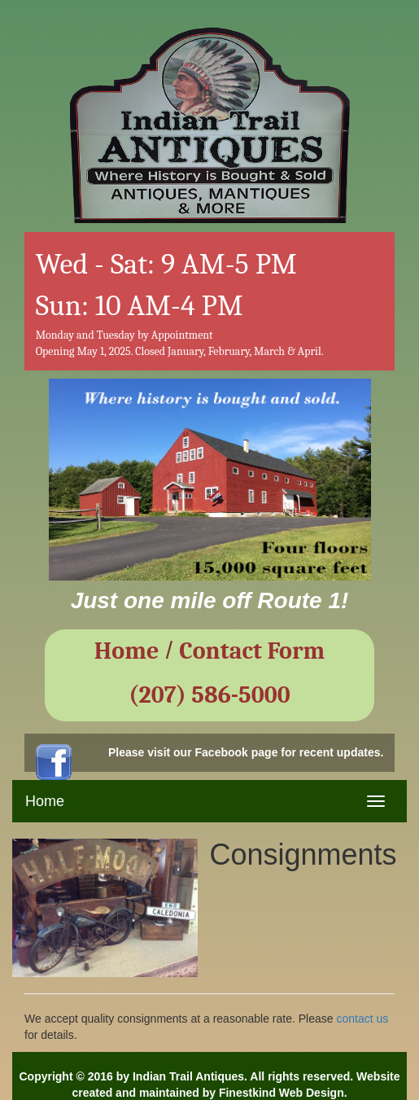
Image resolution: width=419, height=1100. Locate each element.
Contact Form (252, 651)
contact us (362, 1018)
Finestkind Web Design (281, 1092)
